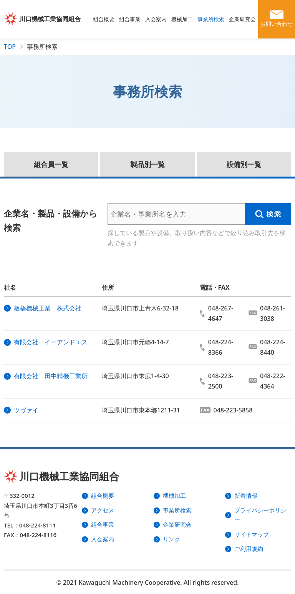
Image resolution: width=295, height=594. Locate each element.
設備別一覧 (244, 164)
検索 (268, 214)
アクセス (102, 510)
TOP (10, 46)
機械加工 (182, 19)
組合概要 (103, 19)
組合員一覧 (51, 164)
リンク (171, 539)
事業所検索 (210, 19)
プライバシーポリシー (260, 515)
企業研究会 (242, 19)
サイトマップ (251, 534)
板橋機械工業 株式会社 (47, 308)
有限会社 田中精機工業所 (51, 376)
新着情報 (245, 495)
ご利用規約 (248, 548)
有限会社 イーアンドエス (51, 342)
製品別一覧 (147, 164)
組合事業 (130, 19)
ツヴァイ (26, 410)
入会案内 (156, 19)
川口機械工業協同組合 (50, 19)
